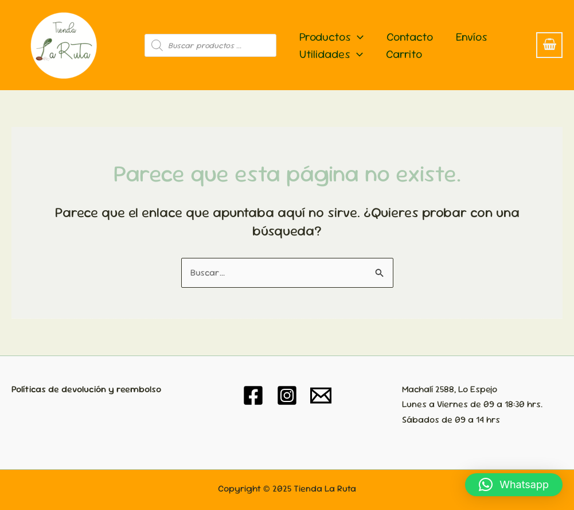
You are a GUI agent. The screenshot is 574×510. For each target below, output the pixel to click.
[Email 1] (320, 395)
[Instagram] (287, 395)
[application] (357, 36)
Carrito (404, 54)
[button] (514, 484)
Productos (331, 36)
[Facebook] (253, 395)
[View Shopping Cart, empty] (549, 44)
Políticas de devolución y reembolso (86, 389)
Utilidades (331, 54)
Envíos (471, 36)
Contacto (409, 36)
